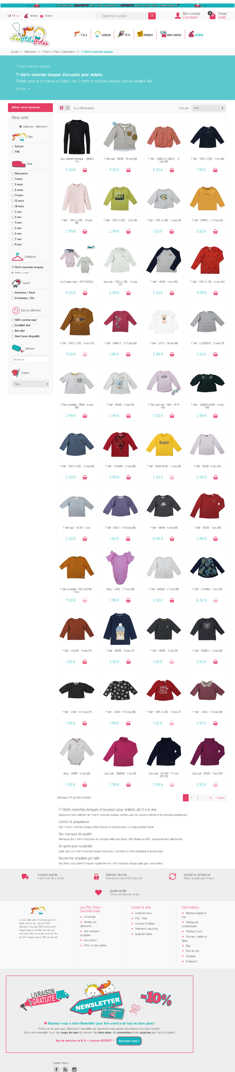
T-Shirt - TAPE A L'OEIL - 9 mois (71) (164, 712)
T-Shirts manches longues (27, 267)
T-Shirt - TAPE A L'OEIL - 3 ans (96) (120, 220)
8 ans (18, 244)
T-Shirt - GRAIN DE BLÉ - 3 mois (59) (164, 466)
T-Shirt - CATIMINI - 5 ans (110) (207, 589)
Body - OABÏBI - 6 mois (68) (77, 773)
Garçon (19, 146)
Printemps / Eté (24, 298)
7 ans (18, 239)
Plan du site (192, 935)
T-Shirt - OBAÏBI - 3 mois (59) (120, 404)
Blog (188, 929)
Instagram (191, 945)
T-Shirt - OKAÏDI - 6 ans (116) (207, 466)
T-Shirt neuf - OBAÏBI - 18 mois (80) (120, 158)
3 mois (19, 184)
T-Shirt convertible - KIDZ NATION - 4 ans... (76, 590)
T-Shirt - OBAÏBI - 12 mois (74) (120, 650)
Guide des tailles (143, 918)
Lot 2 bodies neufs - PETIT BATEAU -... (76, 283)
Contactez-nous (143, 897)
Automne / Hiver (25, 292)
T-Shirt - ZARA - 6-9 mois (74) (77, 712)
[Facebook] (56, 1053)
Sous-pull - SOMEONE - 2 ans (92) (120, 773)
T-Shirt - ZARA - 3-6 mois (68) (207, 712)
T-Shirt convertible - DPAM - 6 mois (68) (76, 406)
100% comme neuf (26, 320)
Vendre (34, 15)
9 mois (19, 195)
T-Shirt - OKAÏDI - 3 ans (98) (207, 527)
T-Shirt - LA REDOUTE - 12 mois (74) (207, 343)
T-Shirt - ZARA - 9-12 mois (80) (120, 712)
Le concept (90, 900)
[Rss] (65, 1053)
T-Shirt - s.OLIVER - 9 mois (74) (76, 650)
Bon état (20, 330)
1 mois (18, 179)
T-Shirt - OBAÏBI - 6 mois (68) (163, 527)
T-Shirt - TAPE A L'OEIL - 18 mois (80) (76, 221)
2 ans (18, 211)
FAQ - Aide (141, 902)
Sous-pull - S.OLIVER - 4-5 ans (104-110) (164, 775)
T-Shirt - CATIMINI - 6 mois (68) (120, 466)
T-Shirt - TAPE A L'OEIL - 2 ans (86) (207, 158)
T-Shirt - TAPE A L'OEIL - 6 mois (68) (77, 466)
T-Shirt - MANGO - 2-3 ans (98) (164, 589)
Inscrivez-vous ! (129, 1025)
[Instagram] (74, 1053)
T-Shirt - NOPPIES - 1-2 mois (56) (207, 220)
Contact (46, 15)
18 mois (19, 206)
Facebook (191, 940)
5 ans (18, 228)
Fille (17, 151)
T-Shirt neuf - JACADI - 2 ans (76, 527)
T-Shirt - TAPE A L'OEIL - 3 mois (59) (164, 220)
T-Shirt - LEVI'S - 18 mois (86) (164, 343)
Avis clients (90, 924)
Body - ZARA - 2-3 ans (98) (120, 589)
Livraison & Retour (145, 907)
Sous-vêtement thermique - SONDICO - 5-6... (77, 160)
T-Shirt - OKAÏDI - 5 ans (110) (163, 281)
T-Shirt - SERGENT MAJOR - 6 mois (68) (207, 406)
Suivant (221, 797)
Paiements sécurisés (146, 912)
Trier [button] (196, 108)
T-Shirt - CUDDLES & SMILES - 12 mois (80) (163, 160)
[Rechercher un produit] (121, 15)
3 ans (18, 217)
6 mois (19, 190)
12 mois (19, 200)
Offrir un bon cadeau (95, 929)
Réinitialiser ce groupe (21, 272)
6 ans (18, 233)
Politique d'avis (194, 915)
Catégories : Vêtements (35, 126)
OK (152, 15)
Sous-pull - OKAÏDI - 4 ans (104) (207, 773)
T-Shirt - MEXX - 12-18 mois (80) (120, 527)
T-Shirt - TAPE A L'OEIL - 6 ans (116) (207, 281)
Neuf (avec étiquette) (27, 336)
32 (210, 797)
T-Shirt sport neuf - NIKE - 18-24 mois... (163, 406)
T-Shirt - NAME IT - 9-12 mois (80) (120, 343)
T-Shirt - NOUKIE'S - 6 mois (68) (207, 650)
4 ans (18, 222)
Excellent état (23, 325)
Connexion (190, 17)
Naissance (21, 173)
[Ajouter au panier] (85, 170)
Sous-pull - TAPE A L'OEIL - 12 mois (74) (120, 283)
